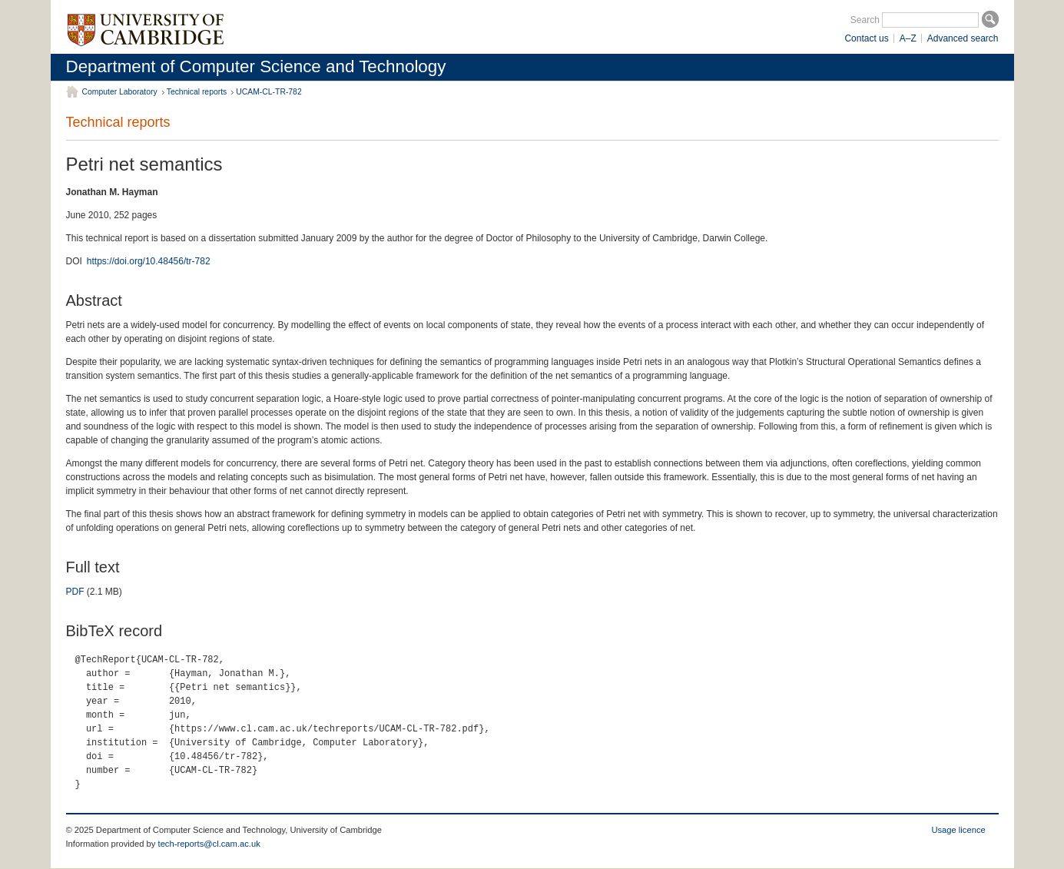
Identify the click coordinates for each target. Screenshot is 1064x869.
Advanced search (963, 38)
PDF (75, 591)
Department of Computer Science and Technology (256, 66)
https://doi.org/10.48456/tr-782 (148, 261)
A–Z (908, 38)
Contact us (866, 38)
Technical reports (197, 92)
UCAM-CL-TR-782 (268, 92)
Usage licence (958, 829)
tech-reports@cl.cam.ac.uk (209, 843)
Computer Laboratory (119, 92)
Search (865, 20)
